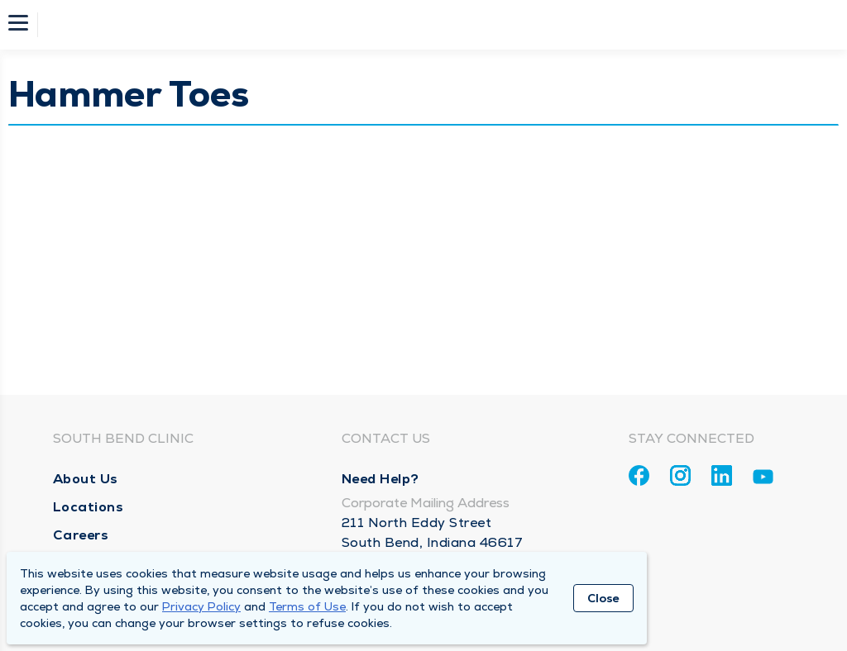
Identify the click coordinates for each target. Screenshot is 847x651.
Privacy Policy (201, 606)
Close (603, 598)
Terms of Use (307, 606)
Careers (81, 535)
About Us (85, 478)
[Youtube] (763, 479)
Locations (88, 507)
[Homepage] (434, 24)
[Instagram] (680, 475)
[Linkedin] (721, 475)
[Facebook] (639, 475)
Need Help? (380, 478)
